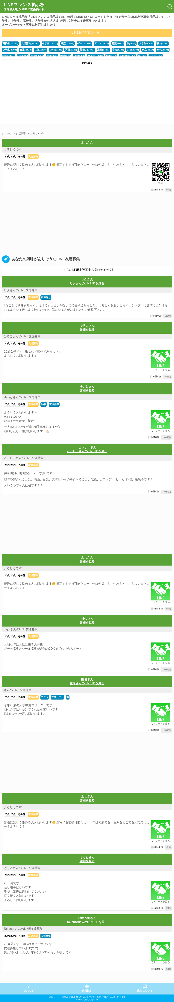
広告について (145, 990)
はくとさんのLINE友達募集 (22, 868)
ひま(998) (22, 55)
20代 (43, 404)
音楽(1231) (118, 49)
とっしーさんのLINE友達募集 (23, 458)
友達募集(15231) (30, 43)
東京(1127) (148, 49)
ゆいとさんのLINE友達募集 (22, 397)
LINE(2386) (55, 49)
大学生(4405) (146, 43)
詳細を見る (87, 329)
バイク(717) (155, 55)
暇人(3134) (162, 43)
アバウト (29, 990)
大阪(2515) (40, 49)
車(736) (142, 55)
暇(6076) (131, 43)
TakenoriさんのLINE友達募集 (23, 928)
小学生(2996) (9, 49)
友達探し (46, 297)
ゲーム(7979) (84, 43)
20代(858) (79, 55)
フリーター (57, 697)
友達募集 (33, 156)
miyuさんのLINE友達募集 (21, 629)
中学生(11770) (50, 43)
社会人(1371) (87, 49)
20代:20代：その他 (14, 156)
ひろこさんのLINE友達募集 (22, 336)
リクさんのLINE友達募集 (20, 290)
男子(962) (52, 55)
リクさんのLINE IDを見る (87, 283)
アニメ (44, 697)
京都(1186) (133, 49)
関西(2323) (71, 49)
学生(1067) (8, 55)
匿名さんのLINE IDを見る (87, 683)
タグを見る (87, 63)
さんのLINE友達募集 (17, 690)
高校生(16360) (10, 43)
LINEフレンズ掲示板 (24, 6)
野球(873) (65, 55)
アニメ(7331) (101, 43)
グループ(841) (95, 55)
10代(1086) (163, 49)
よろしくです (13, 149)
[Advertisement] (87, 96)
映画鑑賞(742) (127, 55)
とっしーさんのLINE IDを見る (87, 451)
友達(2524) (25, 49)
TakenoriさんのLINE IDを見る (86, 922)
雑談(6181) (118, 43)
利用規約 (87, 990)
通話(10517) (67, 43)
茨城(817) (111, 55)
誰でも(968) (37, 55)
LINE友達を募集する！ (87, 32)
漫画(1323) (103, 49)
